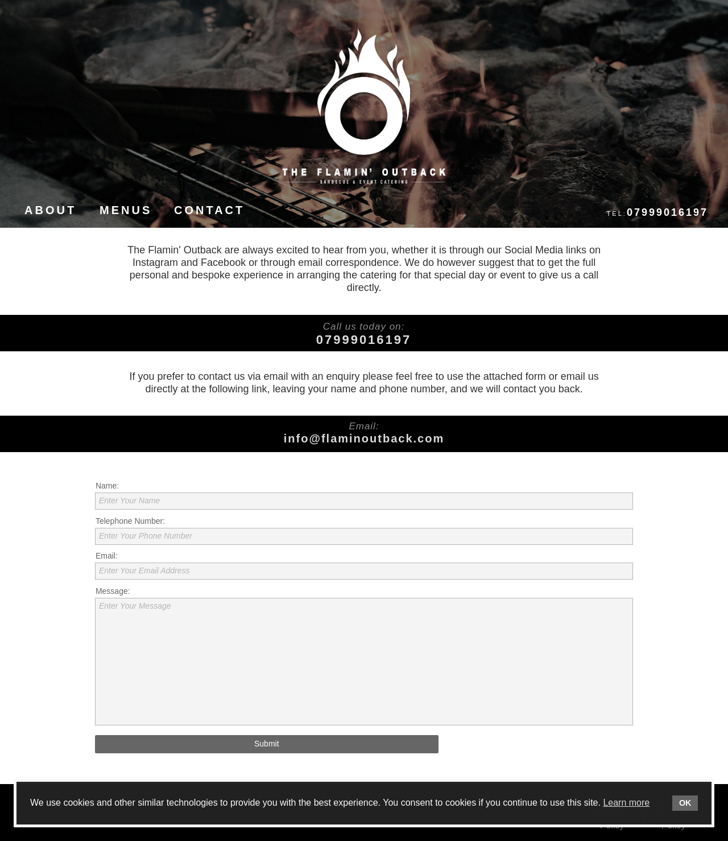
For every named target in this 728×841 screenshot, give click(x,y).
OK (685, 802)
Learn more (626, 802)
